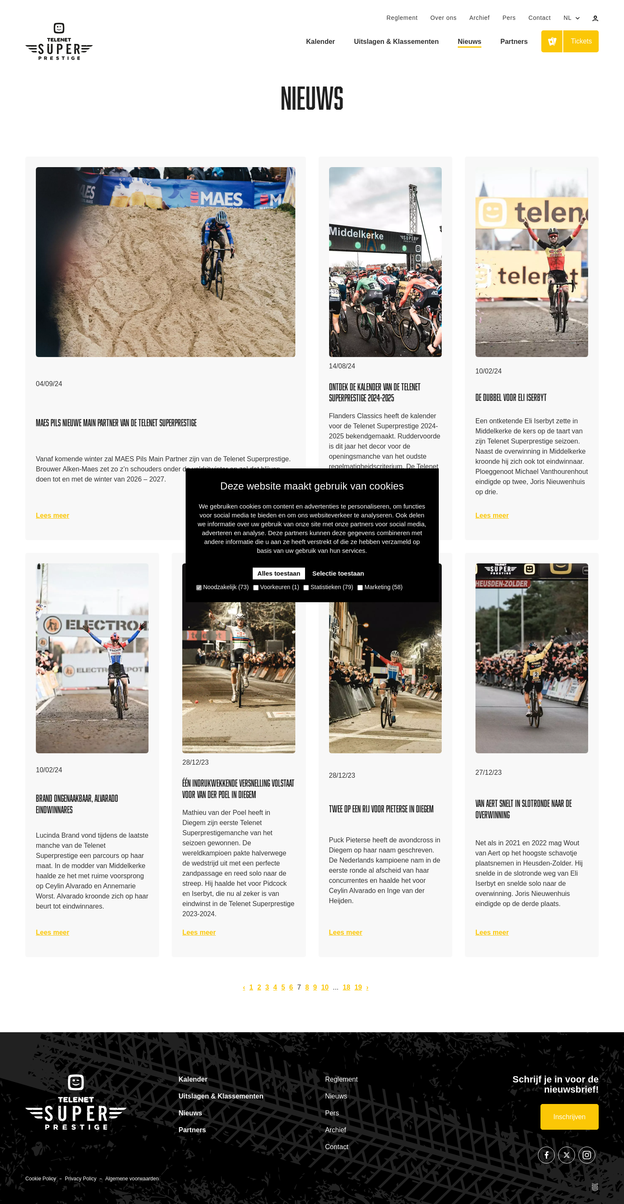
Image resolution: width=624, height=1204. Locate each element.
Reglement (402, 17)
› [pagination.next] (367, 987)
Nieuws (469, 41)
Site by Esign (595, 1187)
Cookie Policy (40, 1178)
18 (346, 987)
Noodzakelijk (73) (222, 587)
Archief (479, 17)
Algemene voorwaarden (132, 1178)
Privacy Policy (81, 1178)
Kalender (320, 41)
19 (358, 987)
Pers (509, 17)
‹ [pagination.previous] (244, 987)
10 (325, 987)
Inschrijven (570, 1116)
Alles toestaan (278, 573)
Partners (514, 41)
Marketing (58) (379, 587)
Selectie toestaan (338, 573)
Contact (539, 17)
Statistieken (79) (328, 587)
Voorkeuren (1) (276, 587)
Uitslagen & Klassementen (396, 41)
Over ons (443, 17)
